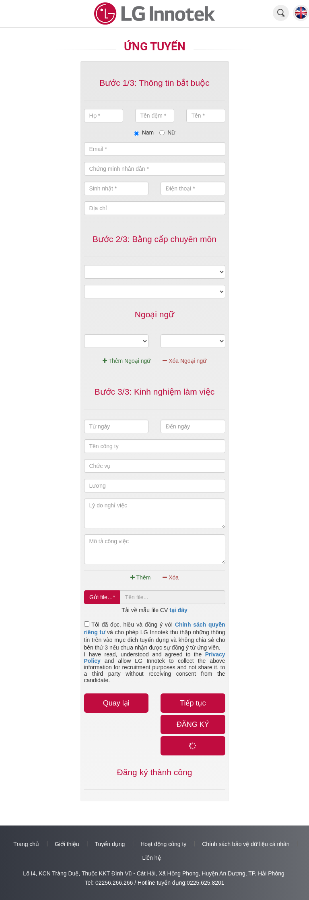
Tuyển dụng (110, 844)
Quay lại (116, 703)
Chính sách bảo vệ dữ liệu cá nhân (245, 844)
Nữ (167, 132)
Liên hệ (151, 857)
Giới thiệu (67, 844)
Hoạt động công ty (163, 844)
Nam (144, 132)
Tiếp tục (193, 703)
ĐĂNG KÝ (193, 724)
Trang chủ (26, 844)
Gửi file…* (102, 597)
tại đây (178, 610)
